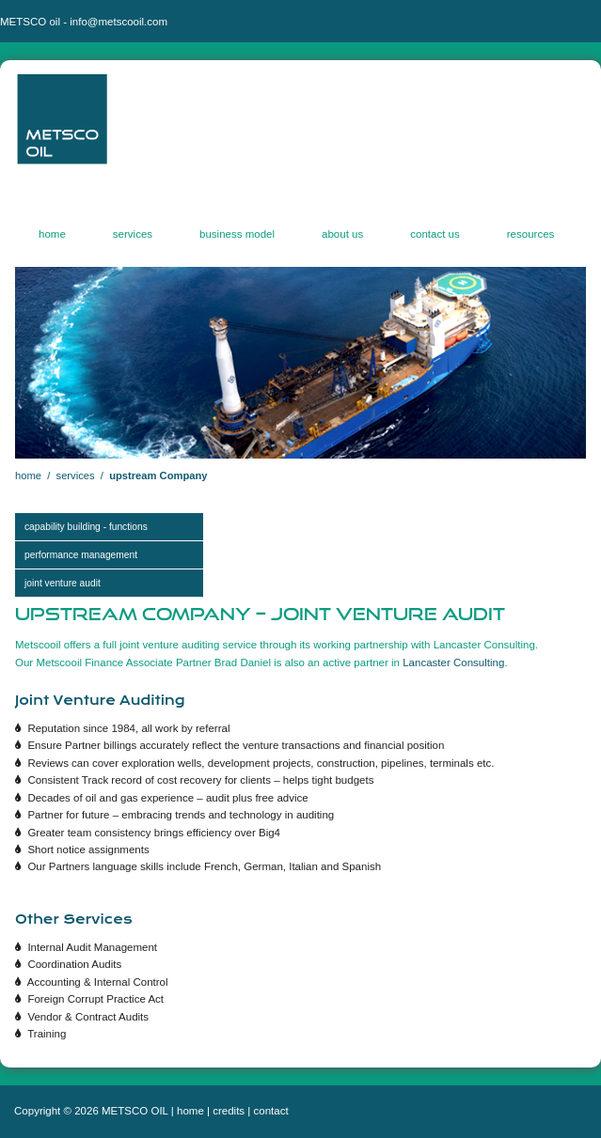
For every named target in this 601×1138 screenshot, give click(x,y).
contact (271, 1110)
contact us (435, 237)
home (52, 237)
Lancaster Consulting (453, 662)
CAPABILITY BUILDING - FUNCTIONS (86, 527)
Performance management (80, 555)
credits (229, 1110)
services (132, 237)
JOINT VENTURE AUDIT (62, 583)
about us (342, 237)
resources (531, 237)
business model (237, 237)
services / (83, 475)
